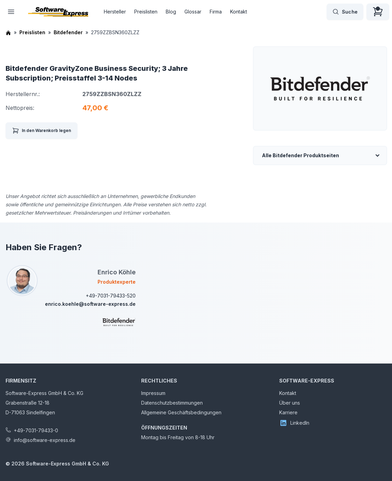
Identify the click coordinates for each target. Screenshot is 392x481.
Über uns (289, 403)
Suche (345, 11)
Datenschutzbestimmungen (172, 403)
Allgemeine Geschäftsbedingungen (181, 412)
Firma (216, 12)
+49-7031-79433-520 (111, 296)
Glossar (192, 12)
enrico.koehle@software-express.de (90, 304)
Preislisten (145, 12)
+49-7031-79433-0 (36, 430)
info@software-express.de (44, 440)
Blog (171, 12)
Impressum (153, 393)
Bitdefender (68, 32)
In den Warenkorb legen (41, 130)
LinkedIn (294, 423)
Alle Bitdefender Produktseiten (300, 155)
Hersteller (115, 12)
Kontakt (238, 12)
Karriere (288, 412)
